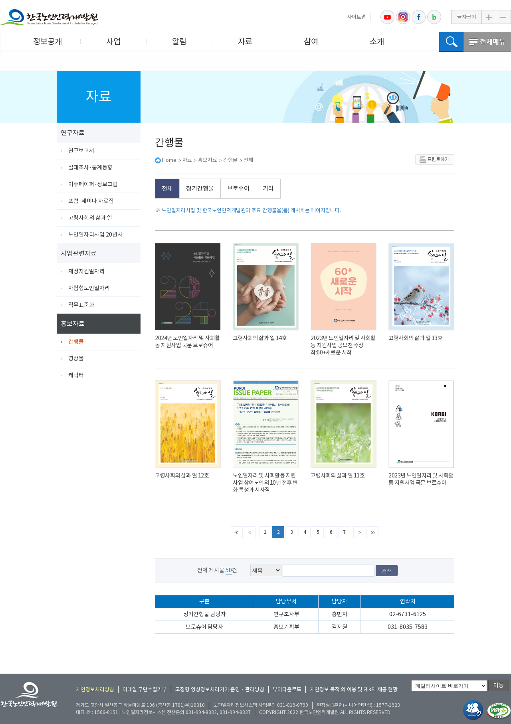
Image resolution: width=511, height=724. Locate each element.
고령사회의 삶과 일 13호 (415, 338)
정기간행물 (200, 188)
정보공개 (47, 41)
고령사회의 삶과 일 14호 (260, 338)
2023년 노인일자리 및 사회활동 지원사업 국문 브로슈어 (421, 479)
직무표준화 (81, 304)
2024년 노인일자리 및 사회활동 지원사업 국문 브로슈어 (187, 341)
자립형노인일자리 (89, 288)
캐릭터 (76, 375)
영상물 (76, 358)
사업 (113, 41)
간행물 (76, 341)
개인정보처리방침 (95, 689)
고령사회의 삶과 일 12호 (182, 475)
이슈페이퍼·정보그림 (93, 184)
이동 (498, 685)
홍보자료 (73, 324)
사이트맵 (356, 17)
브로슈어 (238, 188)
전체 (248, 160)
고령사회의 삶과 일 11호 (337, 475)
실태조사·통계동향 (90, 167)
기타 (268, 188)
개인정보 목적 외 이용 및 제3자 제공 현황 (354, 689)
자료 (245, 41)
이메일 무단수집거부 (145, 689)
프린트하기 (434, 159)
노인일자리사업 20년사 (95, 234)
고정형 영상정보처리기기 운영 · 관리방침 (219, 689)
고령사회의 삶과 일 (90, 217)
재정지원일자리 (86, 271)
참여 (311, 41)
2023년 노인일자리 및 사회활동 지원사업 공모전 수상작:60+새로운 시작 (343, 345)
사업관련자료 (79, 253)
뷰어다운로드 (287, 689)
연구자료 (73, 133)
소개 (377, 41)
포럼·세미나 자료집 (91, 201)
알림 (179, 41)
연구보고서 (81, 150)
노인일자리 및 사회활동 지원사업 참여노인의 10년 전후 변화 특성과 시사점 (265, 482)
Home (169, 160)
